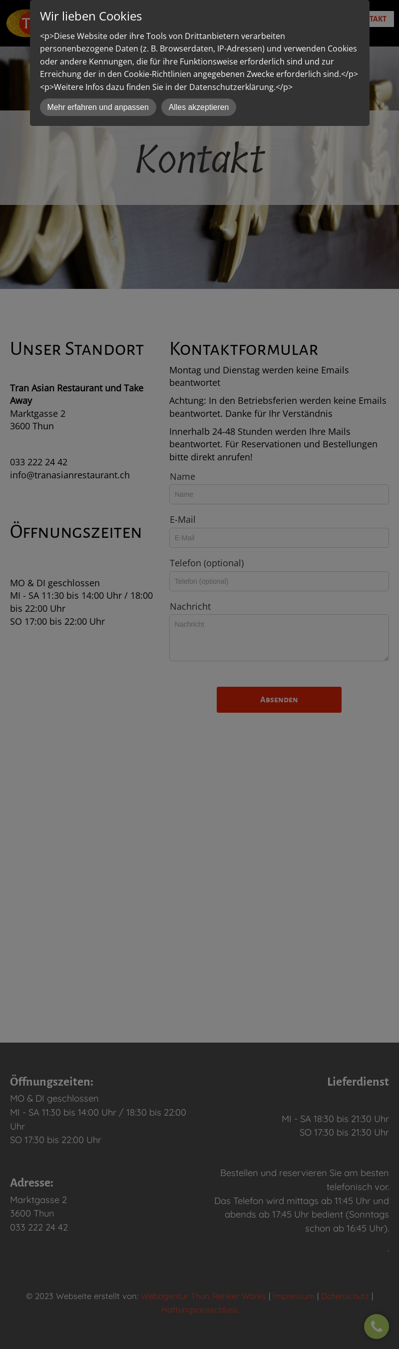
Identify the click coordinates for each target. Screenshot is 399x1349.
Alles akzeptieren (199, 107)
